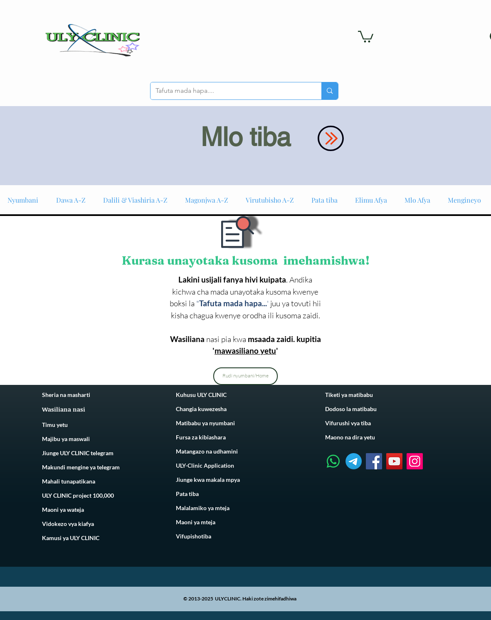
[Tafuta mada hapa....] (229, 90)
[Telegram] (353, 461)
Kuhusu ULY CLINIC (201, 394)
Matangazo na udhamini (207, 451)
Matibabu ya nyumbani (205, 423)
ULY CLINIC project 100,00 (76, 495)
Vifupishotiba (193, 536)
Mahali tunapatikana (68, 481)
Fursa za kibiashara (201, 437)
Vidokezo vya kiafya (68, 523)
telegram (108, 467)
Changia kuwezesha (201, 408)
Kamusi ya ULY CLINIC (70, 537)
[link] (365, 36)
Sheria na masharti (66, 394)
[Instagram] (415, 461)
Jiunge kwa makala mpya (208, 479)
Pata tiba (187, 493)
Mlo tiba (246, 137)
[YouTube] (394, 461)
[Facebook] (374, 461)
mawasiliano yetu (245, 350)
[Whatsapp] (333, 461)
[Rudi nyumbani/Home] (245, 376)
